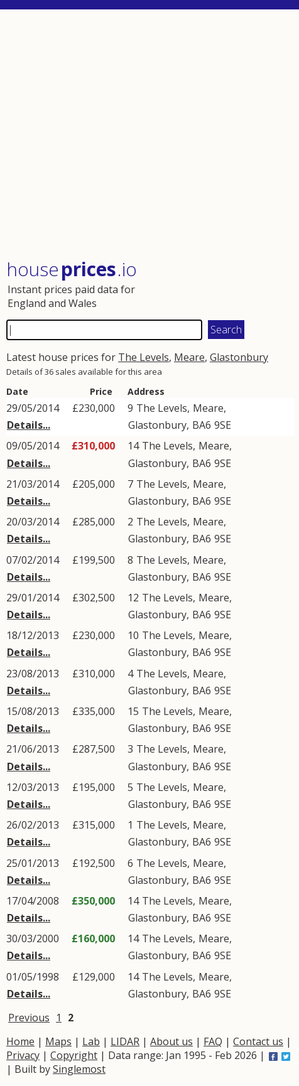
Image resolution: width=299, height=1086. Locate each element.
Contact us (258, 1041)
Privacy (23, 1055)
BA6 (201, 425)
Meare (189, 357)
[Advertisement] (150, 135)
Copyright (73, 1055)
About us (171, 1041)
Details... (28, 425)
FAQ (213, 1041)
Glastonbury (239, 357)
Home (20, 1041)
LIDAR (125, 1041)
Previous (29, 1017)
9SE (222, 425)
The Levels (143, 357)
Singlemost (79, 1069)
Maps (58, 1041)
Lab (91, 1041)
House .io (71, 269)
